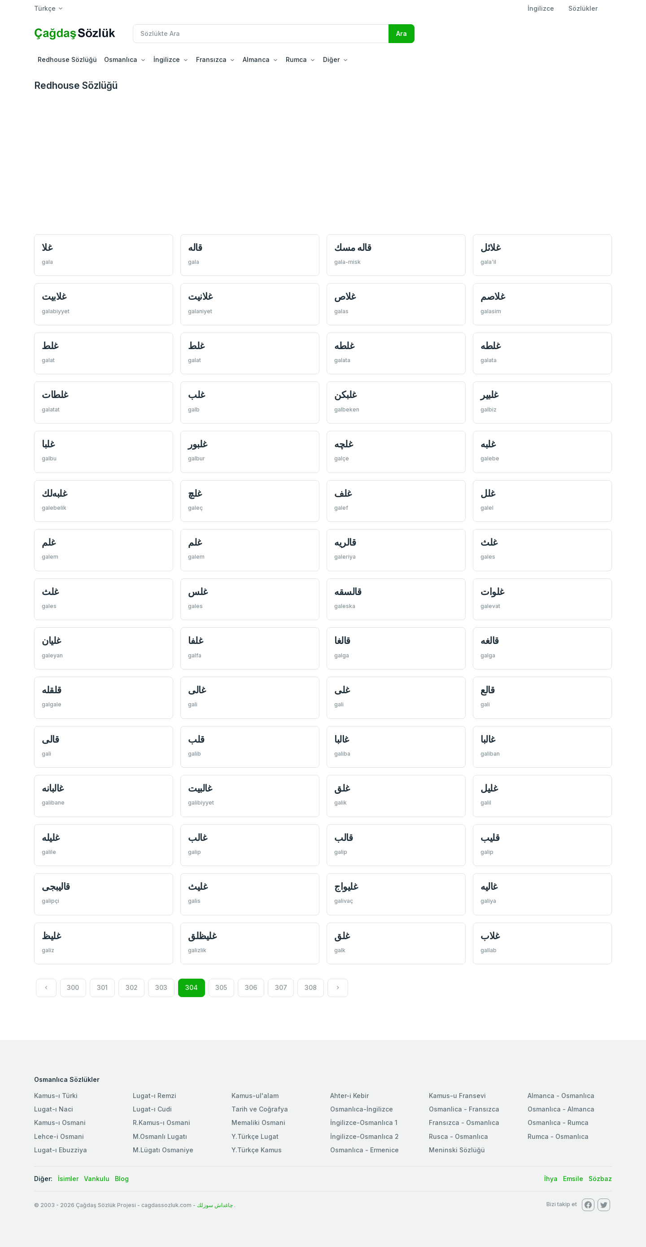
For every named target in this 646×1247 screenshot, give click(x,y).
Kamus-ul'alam (255, 1095)
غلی (342, 690)
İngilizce (541, 8)
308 (311, 987)
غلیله (51, 837)
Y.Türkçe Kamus (256, 1150)
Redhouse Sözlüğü (67, 59)
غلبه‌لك (54, 493)
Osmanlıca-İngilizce (361, 1109)
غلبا (48, 444)
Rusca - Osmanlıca (458, 1136)
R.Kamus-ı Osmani (161, 1122)
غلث (489, 542)
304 (191, 987)
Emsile (573, 1178)
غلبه (487, 444)
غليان (51, 640)
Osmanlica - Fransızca (464, 1109)
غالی (196, 690)
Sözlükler (583, 8)
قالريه (345, 542)
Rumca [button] (296, 59)
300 (73, 987)
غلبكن (345, 394)
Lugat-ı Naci (53, 1109)
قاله (195, 247)
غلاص (345, 296)
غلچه (343, 444)
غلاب (490, 935)
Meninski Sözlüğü (457, 1150)
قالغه (489, 640)
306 (251, 987)
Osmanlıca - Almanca (561, 1109)
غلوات (492, 591)
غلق (342, 788)
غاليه (489, 886)
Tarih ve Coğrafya (259, 1109)
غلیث (197, 886)
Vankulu (96, 1178)
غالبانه (53, 788)
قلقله (51, 690)
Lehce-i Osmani (59, 1136)
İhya (551, 1178)
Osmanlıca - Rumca (558, 1122)
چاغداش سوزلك (215, 1205)
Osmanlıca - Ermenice (364, 1150)
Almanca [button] (256, 59)
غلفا (195, 640)
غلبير (489, 394)
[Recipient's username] (261, 33)
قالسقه (347, 591)
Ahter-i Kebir (349, 1095)
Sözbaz (600, 1178)
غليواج (346, 886)
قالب (343, 837)
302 (132, 987)
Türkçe (45, 8)
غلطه (344, 345)
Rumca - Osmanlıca (558, 1136)
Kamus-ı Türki (56, 1095)
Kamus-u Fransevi (457, 1095)
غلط (50, 345)
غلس (198, 591)
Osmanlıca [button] (120, 59)
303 (161, 987)
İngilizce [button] (166, 59)
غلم (49, 542)
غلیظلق (202, 935)
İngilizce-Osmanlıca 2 (364, 1136)
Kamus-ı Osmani (60, 1122)
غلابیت (54, 296)
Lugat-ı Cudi (152, 1109)
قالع (487, 690)
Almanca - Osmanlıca (561, 1095)
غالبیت (200, 788)
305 (221, 987)
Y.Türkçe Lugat (255, 1136)
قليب (489, 837)
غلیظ (51, 935)
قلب (196, 739)
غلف (343, 493)
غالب (197, 837)
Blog (122, 1178)
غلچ (195, 493)
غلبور (197, 444)
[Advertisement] (323, 162)
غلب (196, 394)
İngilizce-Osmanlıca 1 (363, 1122)
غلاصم (492, 296)
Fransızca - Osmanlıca (464, 1122)
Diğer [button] (331, 59)
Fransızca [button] (211, 59)
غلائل (490, 247)
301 (102, 987)
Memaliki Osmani (258, 1122)
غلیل (489, 788)
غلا (47, 247)
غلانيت (200, 296)
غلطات (55, 394)
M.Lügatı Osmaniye (163, 1150)
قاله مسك (352, 247)
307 (281, 987)
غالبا (341, 739)
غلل (487, 493)
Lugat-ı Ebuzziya (60, 1150)
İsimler (68, 1178)
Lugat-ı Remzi (154, 1095)
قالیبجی (56, 886)
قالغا (342, 640)
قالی (50, 739)
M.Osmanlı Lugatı (160, 1136)
